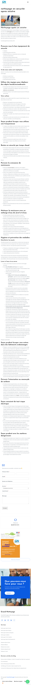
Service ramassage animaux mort (8, 663)
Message (4, 495)
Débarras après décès (5, 642)
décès (18, 395)
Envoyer (5, 508)
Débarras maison (4, 644)
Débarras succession (5, 646)
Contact (10, 593)
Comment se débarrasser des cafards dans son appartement (13, 668)
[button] (27, 681)
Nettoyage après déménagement (8, 639)
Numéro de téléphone (7, 481)
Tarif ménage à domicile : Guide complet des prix (11, 665)
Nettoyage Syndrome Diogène (7, 632)
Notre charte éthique (7, 681)
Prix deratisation (4, 661)
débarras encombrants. (8, 90)
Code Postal (5, 491)
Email (3, 476)
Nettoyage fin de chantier (6, 637)
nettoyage (9, 31)
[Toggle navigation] (27, 2)
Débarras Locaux (4, 651)
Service (4, 486)
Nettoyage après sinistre (6, 630)
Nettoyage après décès (6, 628)
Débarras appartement (5, 649)
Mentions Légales (18, 681)
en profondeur (11, 167)
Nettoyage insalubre (5, 634)
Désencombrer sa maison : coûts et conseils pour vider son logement (15, 659)
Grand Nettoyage (11, 677)
